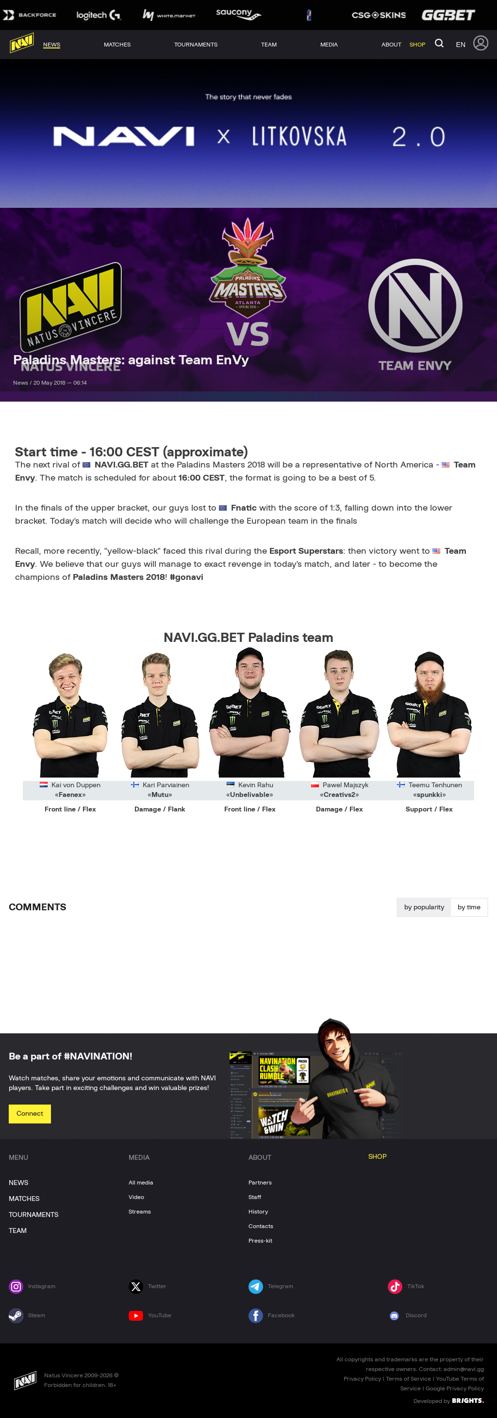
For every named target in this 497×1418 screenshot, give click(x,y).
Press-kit (260, 1241)
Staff (254, 1197)
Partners (260, 1182)
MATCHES (24, 1199)
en (460, 44)
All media (141, 1182)
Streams (140, 1212)
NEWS (18, 1183)
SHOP (377, 1156)
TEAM (18, 1231)
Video (136, 1197)
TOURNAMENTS (33, 1215)
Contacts (260, 1226)
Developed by (449, 1400)
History (258, 1212)
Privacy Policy (362, 1379)
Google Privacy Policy (455, 1388)
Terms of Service (408, 1379)
